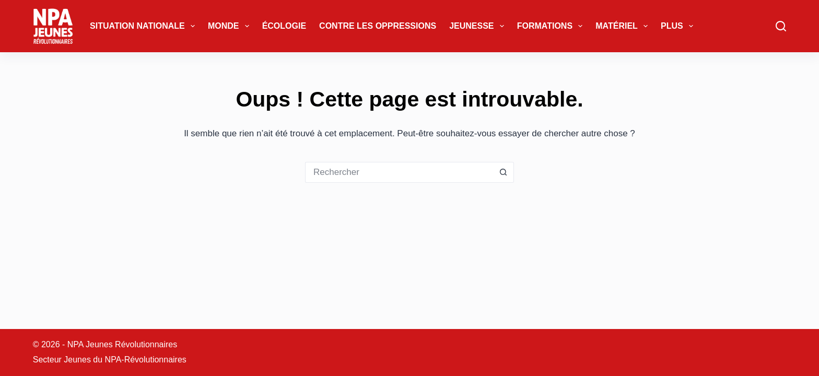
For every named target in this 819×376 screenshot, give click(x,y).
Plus (679, 26)
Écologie (284, 25)
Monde (230, 26)
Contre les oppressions (377, 25)
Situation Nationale (144, 26)
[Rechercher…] (399, 172)
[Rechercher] (781, 26)
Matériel (623, 26)
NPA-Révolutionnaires (145, 359)
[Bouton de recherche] (503, 172)
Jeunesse (478, 26)
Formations (552, 26)
